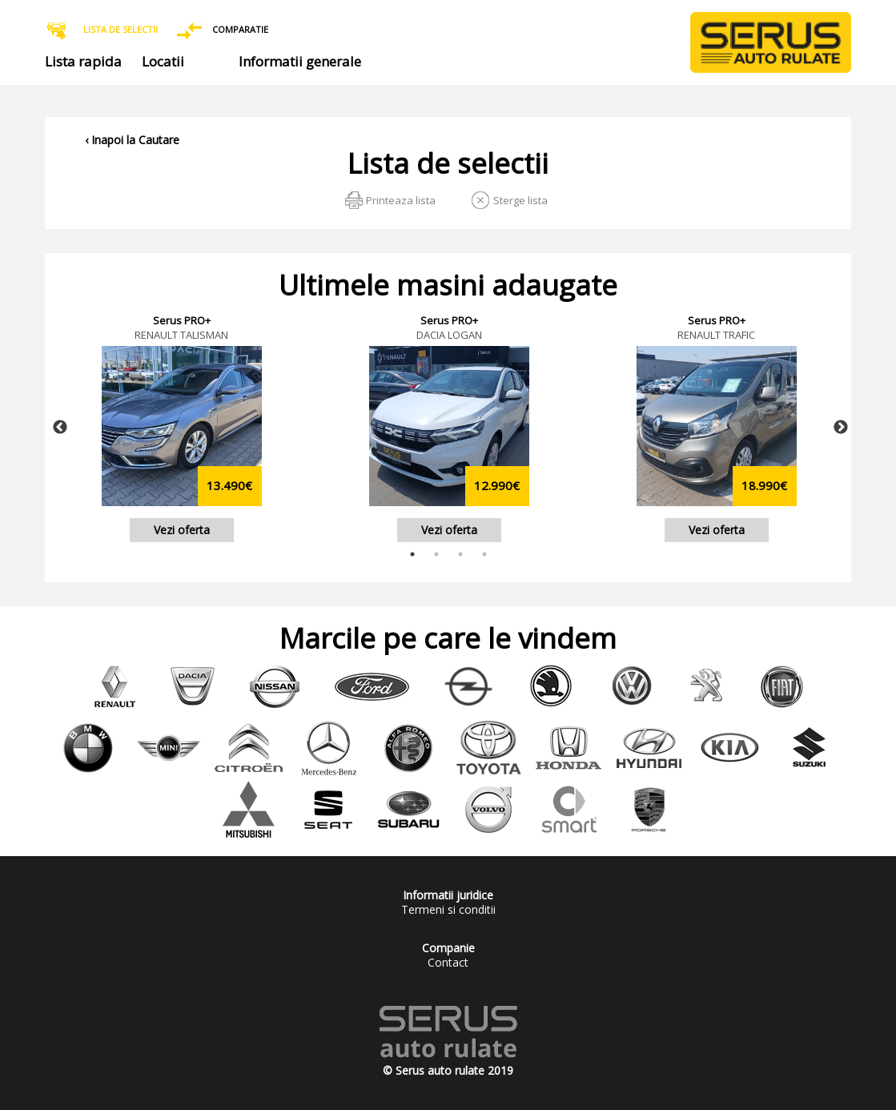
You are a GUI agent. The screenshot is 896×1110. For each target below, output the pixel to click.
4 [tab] (484, 554)
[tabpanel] (181, 427)
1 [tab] (412, 554)
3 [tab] (460, 554)
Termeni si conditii (448, 909)
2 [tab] (436, 554)
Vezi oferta (182, 529)
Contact (448, 962)
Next (841, 428)
